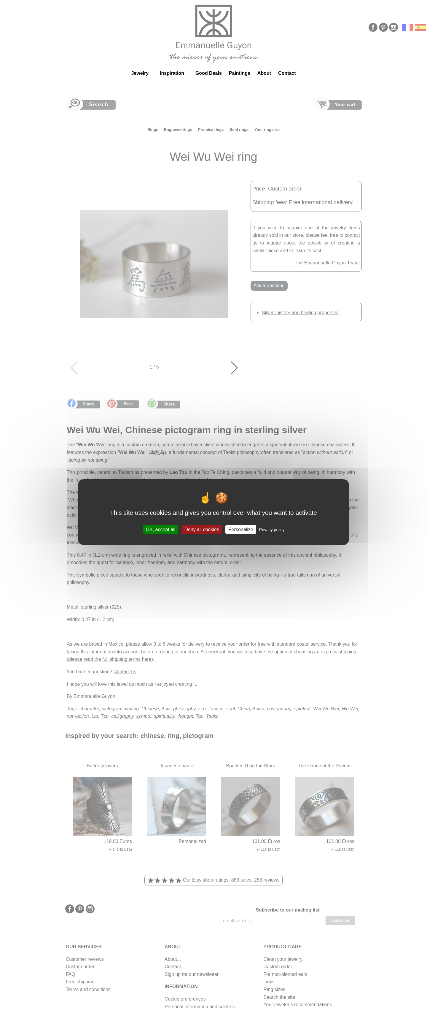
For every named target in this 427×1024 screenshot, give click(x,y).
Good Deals (208, 73)
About (264, 73)
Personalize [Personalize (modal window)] (240, 529)
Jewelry (140, 73)
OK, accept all (161, 529)
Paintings (239, 73)
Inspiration (172, 73)
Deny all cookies (201, 529)
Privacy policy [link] (272, 529)
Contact (287, 73)
